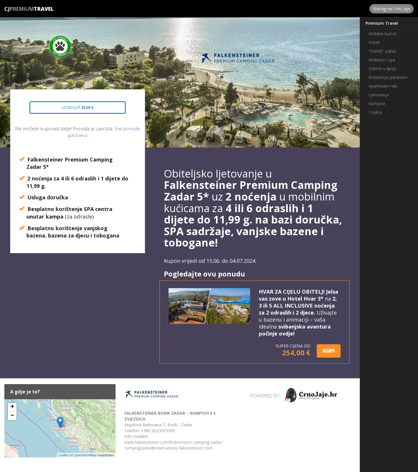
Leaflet (63, 455)
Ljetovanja (379, 94)
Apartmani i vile (383, 86)
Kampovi (377, 103)
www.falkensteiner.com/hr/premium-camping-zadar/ (173, 442)
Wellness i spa (382, 60)
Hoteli (374, 42)
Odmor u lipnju (382, 68)
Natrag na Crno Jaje (391, 8)
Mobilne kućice (382, 33)
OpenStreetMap (85, 455)
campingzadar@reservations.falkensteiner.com (168, 448)
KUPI (329, 350)
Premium (19, 8)
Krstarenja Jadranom (388, 77)
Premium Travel (382, 23)
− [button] (12, 415)
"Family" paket (382, 51)
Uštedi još (72, 109)
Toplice (375, 112)
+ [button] (12, 407)
